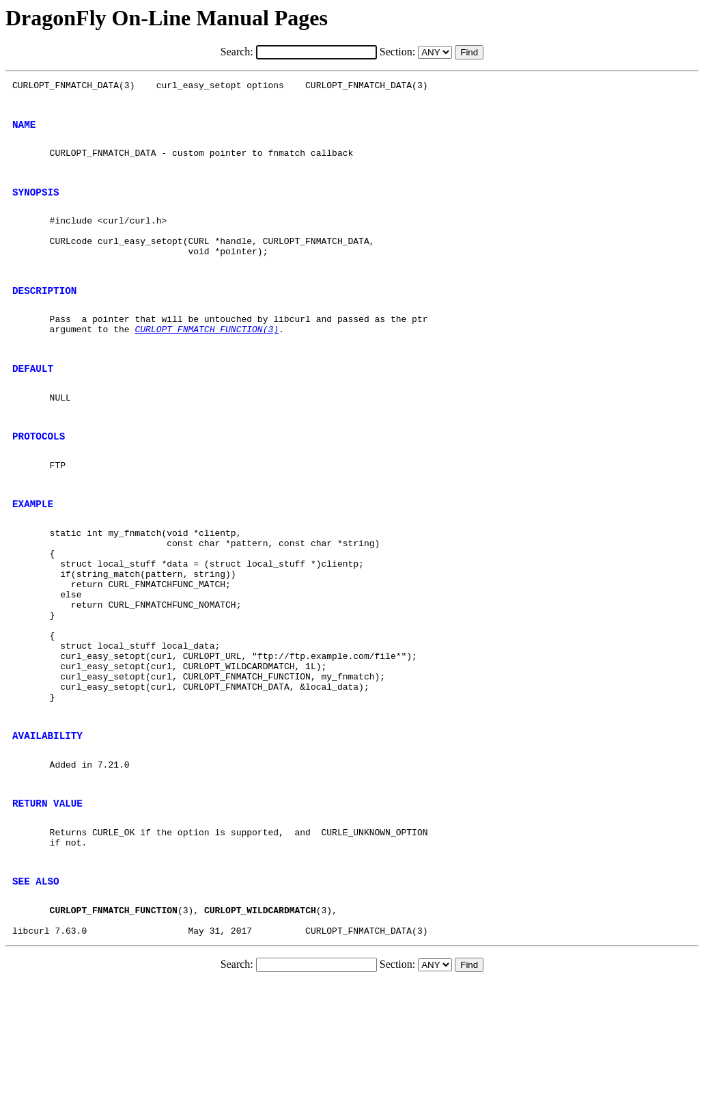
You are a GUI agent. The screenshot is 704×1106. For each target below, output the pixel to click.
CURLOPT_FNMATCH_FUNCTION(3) (207, 364)
